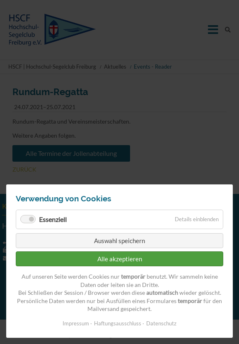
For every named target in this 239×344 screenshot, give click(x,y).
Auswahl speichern (119, 240)
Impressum (76, 323)
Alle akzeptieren (119, 259)
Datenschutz (161, 323)
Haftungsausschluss (117, 323)
